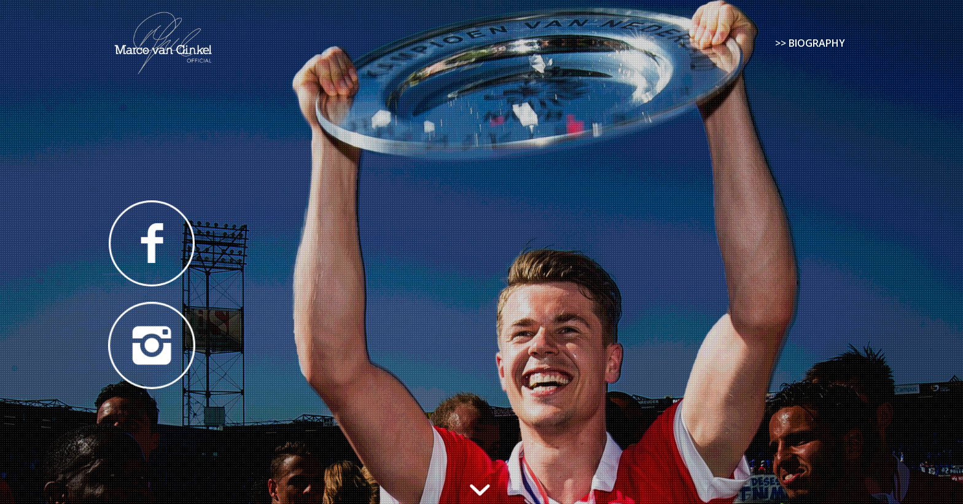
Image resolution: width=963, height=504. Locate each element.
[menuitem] (810, 43)
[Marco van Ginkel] (163, 43)
